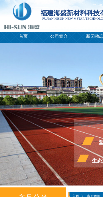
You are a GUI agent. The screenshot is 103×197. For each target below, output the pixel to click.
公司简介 (59, 36)
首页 (23, 36)
